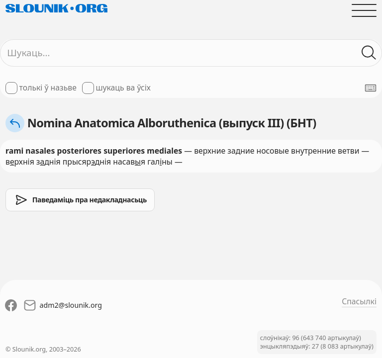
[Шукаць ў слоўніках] (369, 53)
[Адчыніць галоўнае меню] (364, 10)
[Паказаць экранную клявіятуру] (371, 88)
